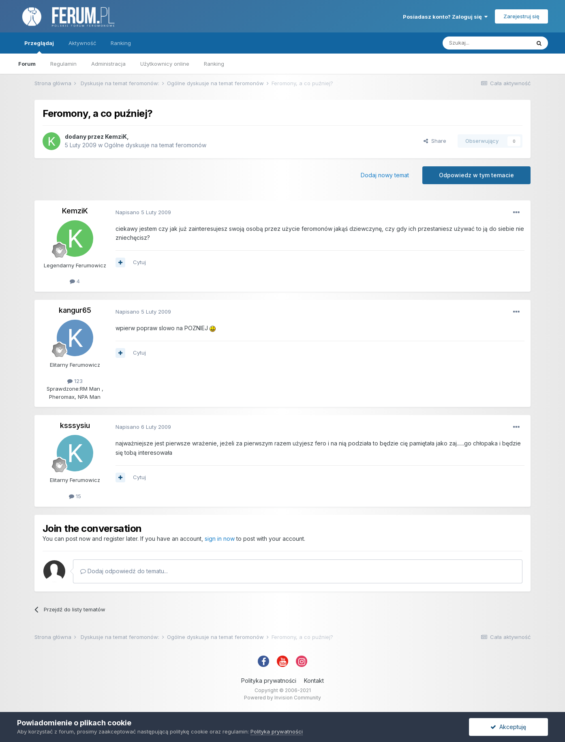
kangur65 (75, 310)
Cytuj (139, 262)
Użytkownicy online (164, 63)
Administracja (108, 63)
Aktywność (82, 43)
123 (75, 381)
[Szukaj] (486, 43)
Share (435, 141)
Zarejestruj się (521, 16)
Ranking (214, 63)
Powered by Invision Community (282, 698)
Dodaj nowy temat (385, 175)
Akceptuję (508, 726)
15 (75, 496)
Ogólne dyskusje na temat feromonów (155, 145)
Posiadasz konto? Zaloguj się (445, 16)
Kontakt (314, 680)
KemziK (116, 136)
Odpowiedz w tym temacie (476, 175)
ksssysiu (75, 425)
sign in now (220, 538)
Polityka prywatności (268, 680)
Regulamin (63, 63)
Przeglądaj (39, 47)
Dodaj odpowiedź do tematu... (124, 571)
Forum (27, 63)
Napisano (143, 212)
